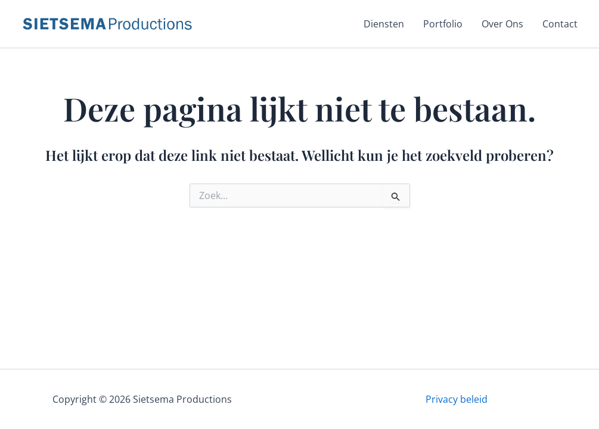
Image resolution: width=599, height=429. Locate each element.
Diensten (384, 23)
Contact (560, 23)
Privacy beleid (457, 399)
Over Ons (502, 23)
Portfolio (443, 23)
